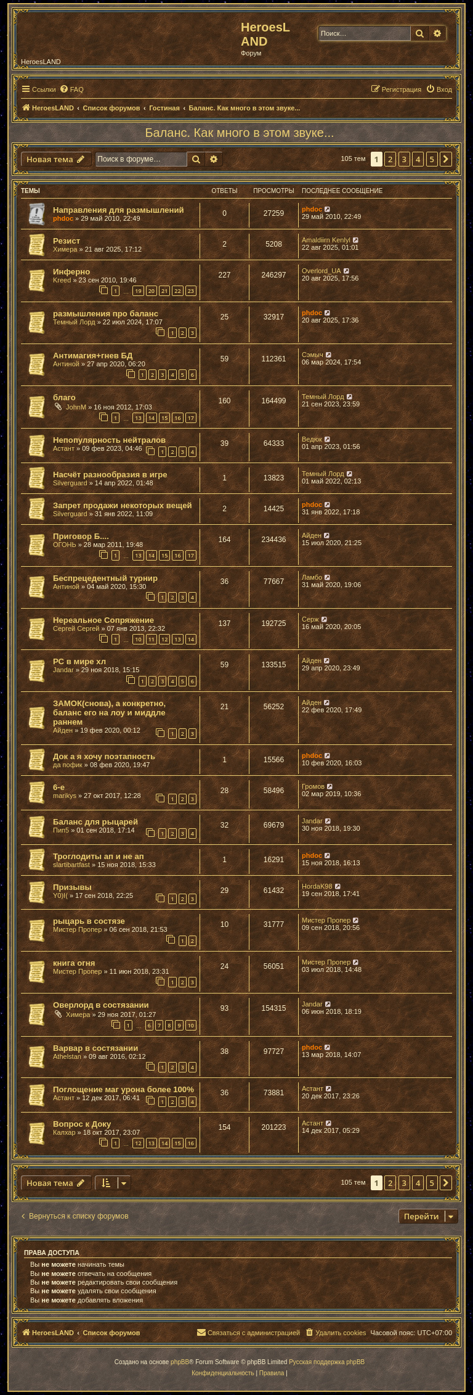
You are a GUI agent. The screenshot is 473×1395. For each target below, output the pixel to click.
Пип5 (61, 830)
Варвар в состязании (95, 1048)
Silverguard (70, 483)
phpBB (180, 1362)
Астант (64, 448)
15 (164, 418)
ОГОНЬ (64, 544)
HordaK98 (317, 886)
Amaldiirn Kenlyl (326, 240)
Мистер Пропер (77, 929)
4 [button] (418, 159)
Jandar (63, 669)
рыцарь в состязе (89, 921)
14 (151, 418)
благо (64, 397)
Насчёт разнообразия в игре (110, 474)
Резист (66, 240)
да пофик (68, 764)
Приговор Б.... (81, 536)
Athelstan (67, 1056)
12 (164, 639)
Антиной (66, 364)
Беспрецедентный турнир (105, 578)
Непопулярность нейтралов (109, 440)
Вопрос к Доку (82, 1124)
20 (151, 291)
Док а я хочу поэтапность (104, 756)
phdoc (63, 218)
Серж (310, 619)
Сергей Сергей (76, 628)
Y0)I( (60, 895)
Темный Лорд (74, 322)
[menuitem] (71, 89)
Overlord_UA (321, 270)
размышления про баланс (105, 313)
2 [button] (390, 159)
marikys (64, 795)
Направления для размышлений (118, 210)
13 (138, 418)
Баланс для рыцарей (95, 821)
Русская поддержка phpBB (327, 1362)
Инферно (71, 271)
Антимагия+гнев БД (92, 355)
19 (138, 291)
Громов (313, 786)
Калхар (64, 1132)
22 (177, 291)
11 (151, 639)
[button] (446, 159)
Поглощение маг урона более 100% (123, 1089)
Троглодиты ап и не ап (98, 856)
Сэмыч (312, 354)
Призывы (72, 887)
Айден (311, 535)
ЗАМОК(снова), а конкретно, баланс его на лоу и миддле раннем (109, 712)
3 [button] (404, 159)
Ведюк (312, 439)
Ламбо (312, 577)
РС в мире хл (79, 661)
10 (138, 639)
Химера (65, 249)
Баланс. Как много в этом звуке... (239, 132)
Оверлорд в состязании (101, 1005)
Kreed (62, 280)
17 (191, 418)
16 (177, 418)
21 (164, 291)
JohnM (76, 407)
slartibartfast (71, 864)
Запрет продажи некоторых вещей (122, 505)
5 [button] (432, 159)
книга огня (74, 963)
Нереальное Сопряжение (103, 620)
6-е (59, 787)
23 (191, 291)
